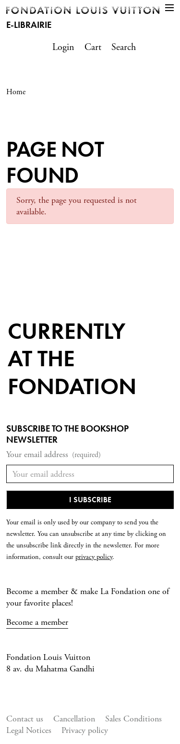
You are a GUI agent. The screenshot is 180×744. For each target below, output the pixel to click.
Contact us (24, 718)
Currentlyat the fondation (72, 358)
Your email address (53, 455)
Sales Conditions (133, 718)
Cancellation (74, 718)
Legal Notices (28, 730)
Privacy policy (84, 730)
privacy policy (93, 557)
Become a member (37, 622)
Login (63, 47)
